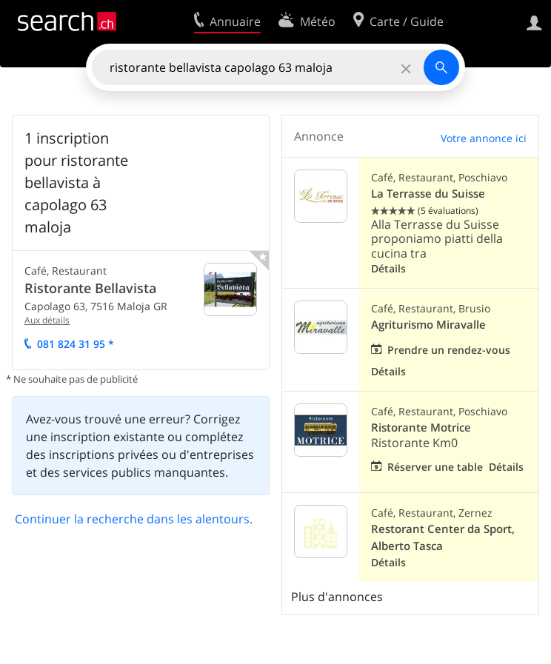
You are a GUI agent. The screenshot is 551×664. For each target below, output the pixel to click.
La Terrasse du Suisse (428, 193)
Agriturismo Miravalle (428, 324)
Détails (388, 268)
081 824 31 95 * (75, 344)
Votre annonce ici (484, 138)
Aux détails (47, 320)
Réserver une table (435, 467)
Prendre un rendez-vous (448, 350)
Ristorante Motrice (421, 427)
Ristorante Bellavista (90, 288)
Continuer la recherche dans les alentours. (134, 519)
